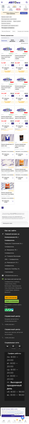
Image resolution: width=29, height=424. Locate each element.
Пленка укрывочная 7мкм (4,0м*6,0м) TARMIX (20, 57)
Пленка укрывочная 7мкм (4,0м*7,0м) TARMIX (20, 88)
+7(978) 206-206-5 (9, 324)
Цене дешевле (12, 40)
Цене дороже (21, 40)
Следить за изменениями (11, 301)
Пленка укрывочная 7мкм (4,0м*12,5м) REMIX (20, 146)
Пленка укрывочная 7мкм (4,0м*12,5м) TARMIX (6, 88)
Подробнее (24, 13)
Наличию (4, 40)
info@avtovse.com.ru (11, 275)
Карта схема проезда (11, 297)
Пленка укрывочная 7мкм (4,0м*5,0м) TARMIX (6, 57)
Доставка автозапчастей (13, 279)
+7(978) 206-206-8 (9, 337)
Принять (13, 415)
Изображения (24, 43)
